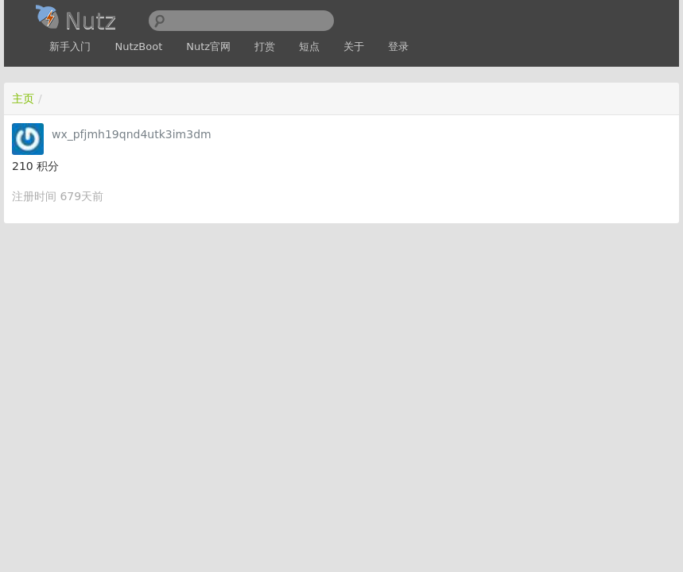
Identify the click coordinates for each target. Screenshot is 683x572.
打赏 (264, 46)
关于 (353, 46)
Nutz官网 (208, 46)
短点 (309, 46)
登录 (398, 46)
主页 (23, 98)
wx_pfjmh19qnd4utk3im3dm (131, 134)
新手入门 (70, 46)
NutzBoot (138, 46)
